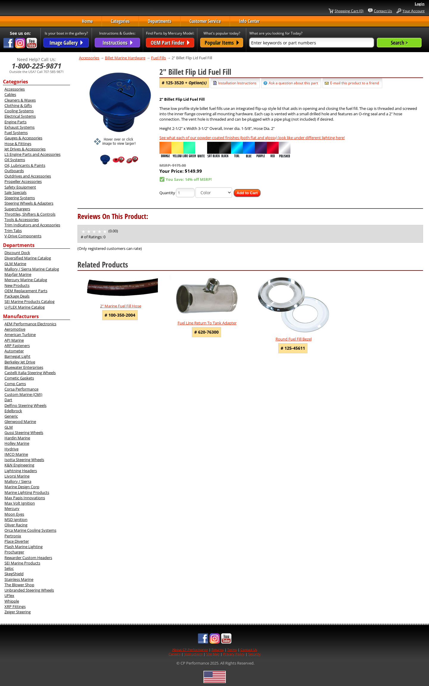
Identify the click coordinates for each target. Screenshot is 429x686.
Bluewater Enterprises (23, 367)
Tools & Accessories (21, 219)
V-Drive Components (22, 236)
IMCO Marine (16, 454)
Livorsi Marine (16, 476)
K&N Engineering (19, 465)
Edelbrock (13, 410)
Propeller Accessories (23, 181)
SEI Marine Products (22, 563)
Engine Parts (15, 121)
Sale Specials (15, 192)
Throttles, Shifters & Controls (29, 214)
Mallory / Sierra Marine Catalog (31, 269)
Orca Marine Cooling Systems (30, 530)
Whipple (11, 601)
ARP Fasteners (17, 345)
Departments (159, 21)
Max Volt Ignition (19, 503)
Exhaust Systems (19, 127)
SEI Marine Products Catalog (29, 301)
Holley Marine (16, 443)
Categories (120, 21)
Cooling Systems (19, 110)
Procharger (14, 552)
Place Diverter (16, 541)
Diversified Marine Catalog (27, 258)
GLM (8, 427)
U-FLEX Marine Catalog (24, 307)
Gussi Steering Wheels (23, 432)
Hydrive (11, 449)
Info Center (249, 21)
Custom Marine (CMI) (23, 394)
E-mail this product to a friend (354, 82)
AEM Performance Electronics (30, 323)
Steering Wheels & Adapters (28, 203)
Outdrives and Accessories (27, 176)
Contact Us (383, 10)
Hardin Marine (17, 437)
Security (254, 654)
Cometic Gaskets (19, 378)
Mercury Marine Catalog (25, 279)
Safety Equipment (20, 187)
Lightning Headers (20, 470)
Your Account (413, 10)
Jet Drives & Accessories (25, 149)
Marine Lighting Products (26, 492)
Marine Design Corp (21, 486)
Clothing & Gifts (18, 105)
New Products (16, 285)
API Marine (14, 340)
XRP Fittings (15, 606)
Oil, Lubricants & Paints (24, 165)
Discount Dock (17, 252)
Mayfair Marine (17, 274)
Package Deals (16, 296)
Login (420, 3)
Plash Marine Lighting (23, 546)
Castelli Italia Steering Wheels (30, 372)
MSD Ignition (15, 519)
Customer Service (205, 21)
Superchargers (17, 208)
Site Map (213, 654)
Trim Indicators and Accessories (32, 225)
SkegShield (14, 573)
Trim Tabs (13, 230)
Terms (232, 649)
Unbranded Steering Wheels (29, 590)
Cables (10, 94)
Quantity (167, 192)
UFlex (9, 595)
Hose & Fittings (17, 143)
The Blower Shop (19, 584)
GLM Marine (15, 263)
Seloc (9, 568)
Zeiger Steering (17, 611)
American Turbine (20, 334)
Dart (8, 399)
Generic (11, 416)
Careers (175, 654)
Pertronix (12, 535)
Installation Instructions (237, 82)
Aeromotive (14, 329)
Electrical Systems (20, 116)
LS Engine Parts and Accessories (32, 154)
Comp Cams (15, 383)
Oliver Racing (15, 524)
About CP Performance (190, 649)
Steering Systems (19, 197)
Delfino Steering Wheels (25, 405)
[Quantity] (185, 192)
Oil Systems (14, 159)
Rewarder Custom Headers (28, 557)
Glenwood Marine (20, 421)
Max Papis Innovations (24, 497)
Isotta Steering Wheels (24, 459)
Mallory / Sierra (17, 481)
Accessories (14, 89)
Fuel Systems (16, 132)
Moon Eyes (14, 514)
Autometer (14, 351)
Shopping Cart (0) (349, 10)
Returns (218, 649)
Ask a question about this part (293, 82)
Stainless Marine (18, 579)
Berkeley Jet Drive (19, 362)
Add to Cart (247, 193)
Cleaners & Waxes (20, 100)
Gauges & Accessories (23, 138)
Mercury (11, 508)
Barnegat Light (17, 356)
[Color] (213, 192)
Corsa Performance (21, 389)
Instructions (193, 654)
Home (87, 21)
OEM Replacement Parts (25, 290)
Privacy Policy (234, 654)
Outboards (14, 170)
